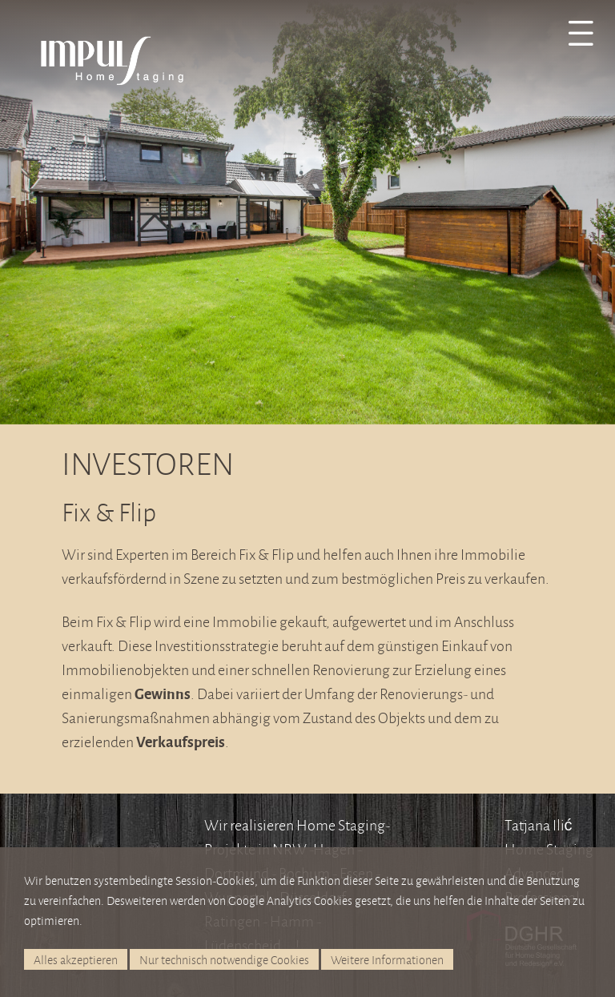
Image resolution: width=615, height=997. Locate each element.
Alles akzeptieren (76, 960)
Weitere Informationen (387, 960)
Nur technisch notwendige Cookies (224, 960)
